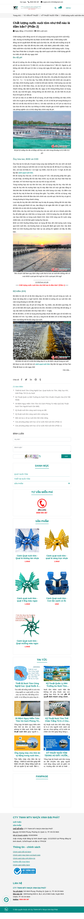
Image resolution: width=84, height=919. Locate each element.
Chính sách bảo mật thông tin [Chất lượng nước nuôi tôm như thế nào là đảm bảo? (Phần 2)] (24, 858)
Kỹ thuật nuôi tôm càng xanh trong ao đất (30, 410)
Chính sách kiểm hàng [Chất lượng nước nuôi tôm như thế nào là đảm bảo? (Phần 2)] (21, 865)
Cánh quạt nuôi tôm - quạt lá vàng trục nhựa (57, 557)
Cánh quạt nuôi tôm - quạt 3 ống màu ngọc (27, 599)
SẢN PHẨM (42, 483)
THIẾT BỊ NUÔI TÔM (22, 479)
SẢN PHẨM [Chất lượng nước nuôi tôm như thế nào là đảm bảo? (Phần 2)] (17, 825)
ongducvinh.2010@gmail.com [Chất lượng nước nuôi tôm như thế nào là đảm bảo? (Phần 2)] (52, 2)
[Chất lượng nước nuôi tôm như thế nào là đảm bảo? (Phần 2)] (27, 8)
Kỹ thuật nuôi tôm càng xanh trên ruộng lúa (31, 414)
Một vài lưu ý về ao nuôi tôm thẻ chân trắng (31, 418)
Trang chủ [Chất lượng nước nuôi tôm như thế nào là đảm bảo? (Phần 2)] (17, 15)
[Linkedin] (31, 379)
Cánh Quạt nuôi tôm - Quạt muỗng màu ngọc (27, 642)
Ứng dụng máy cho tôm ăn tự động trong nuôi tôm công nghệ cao (27, 754)
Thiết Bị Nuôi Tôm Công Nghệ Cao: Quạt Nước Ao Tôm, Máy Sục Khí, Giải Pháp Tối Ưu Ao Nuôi (41, 391)
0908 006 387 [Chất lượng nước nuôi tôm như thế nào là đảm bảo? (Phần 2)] (33, 2)
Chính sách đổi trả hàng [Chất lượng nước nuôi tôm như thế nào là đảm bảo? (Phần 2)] (22, 852)
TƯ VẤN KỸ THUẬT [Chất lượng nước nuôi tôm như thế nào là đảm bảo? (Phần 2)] (30, 15)
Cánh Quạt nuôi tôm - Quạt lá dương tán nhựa (27, 557)
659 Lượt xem (40, 31)
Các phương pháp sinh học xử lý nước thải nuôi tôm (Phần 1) (38, 426)
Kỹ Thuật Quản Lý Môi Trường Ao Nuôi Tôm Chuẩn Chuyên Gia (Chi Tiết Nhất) (42, 398)
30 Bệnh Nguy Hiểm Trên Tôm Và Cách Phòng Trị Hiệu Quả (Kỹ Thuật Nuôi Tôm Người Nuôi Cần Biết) (42, 405)
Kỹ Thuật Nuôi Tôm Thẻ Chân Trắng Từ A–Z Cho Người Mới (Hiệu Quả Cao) (56, 720)
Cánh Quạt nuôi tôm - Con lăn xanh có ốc (56, 599)
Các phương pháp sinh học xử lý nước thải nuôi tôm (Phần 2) (38, 422)
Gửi (66, 456)
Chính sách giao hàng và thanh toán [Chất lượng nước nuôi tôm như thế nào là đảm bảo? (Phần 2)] (26, 855)
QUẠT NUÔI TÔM (21, 474)
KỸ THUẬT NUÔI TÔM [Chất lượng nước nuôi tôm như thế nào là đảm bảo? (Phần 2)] (50, 15)
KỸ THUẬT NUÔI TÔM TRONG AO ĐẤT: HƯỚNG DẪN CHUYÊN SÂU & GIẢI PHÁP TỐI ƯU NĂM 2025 (56, 754)
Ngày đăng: (18, 31)
